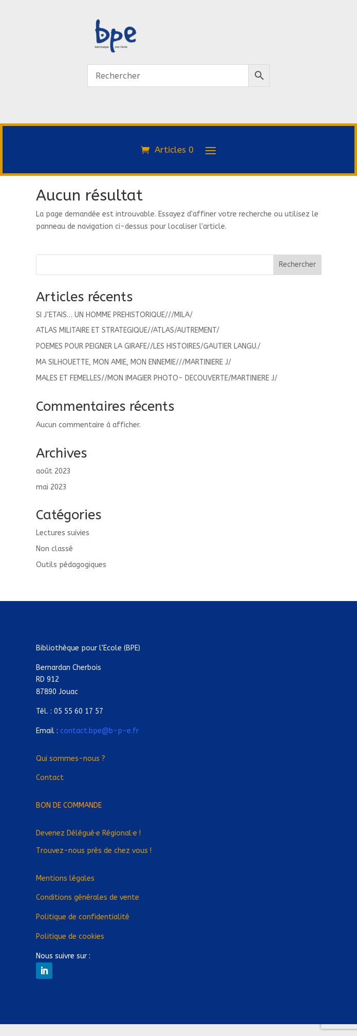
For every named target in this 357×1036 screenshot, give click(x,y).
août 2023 (53, 471)
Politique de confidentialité (82, 917)
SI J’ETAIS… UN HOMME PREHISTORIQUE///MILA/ (114, 315)
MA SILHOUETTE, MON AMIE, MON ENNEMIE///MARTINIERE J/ (133, 362)
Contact (50, 777)
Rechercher (297, 264)
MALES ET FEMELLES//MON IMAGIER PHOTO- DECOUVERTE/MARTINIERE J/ (156, 378)
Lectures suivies (62, 533)
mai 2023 (51, 487)
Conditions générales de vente (87, 897)
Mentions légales (65, 878)
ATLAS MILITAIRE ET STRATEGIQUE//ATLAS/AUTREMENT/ (127, 330)
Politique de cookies (70, 936)
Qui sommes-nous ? (70, 758)
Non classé (54, 548)
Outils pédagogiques (71, 564)
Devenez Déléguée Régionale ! (88, 833)
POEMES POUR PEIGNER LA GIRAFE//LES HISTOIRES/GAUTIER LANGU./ (148, 346)
